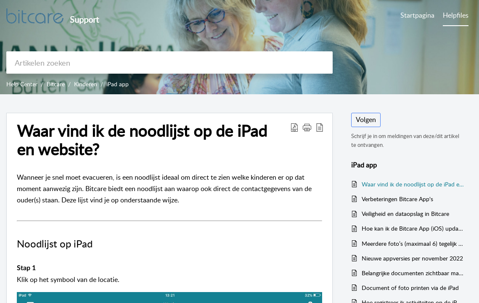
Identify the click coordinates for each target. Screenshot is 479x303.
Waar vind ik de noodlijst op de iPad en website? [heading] (142, 140)
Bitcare (56, 84)
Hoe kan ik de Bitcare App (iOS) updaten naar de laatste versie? (413, 228)
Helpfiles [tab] (455, 15)
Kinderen (85, 84)
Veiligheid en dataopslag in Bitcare (405, 214)
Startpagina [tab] (417, 15)
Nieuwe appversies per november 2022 (412, 258)
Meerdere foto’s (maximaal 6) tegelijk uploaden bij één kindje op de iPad (413, 243)
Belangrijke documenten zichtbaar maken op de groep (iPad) (413, 273)
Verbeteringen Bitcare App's (397, 199)
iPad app (117, 84)
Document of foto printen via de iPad (410, 288)
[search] (169, 62)
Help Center (21, 84)
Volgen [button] (366, 119)
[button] (294, 127)
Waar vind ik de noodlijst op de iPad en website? (413, 184)
